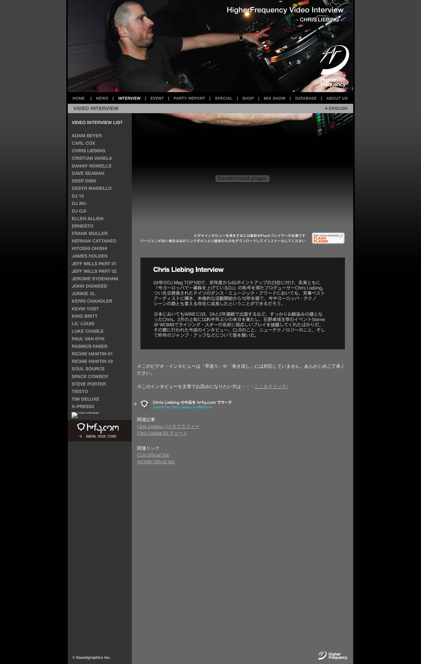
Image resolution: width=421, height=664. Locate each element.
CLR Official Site (153, 455)
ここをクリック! (271, 386)
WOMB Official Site (156, 461)
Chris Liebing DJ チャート (162, 433)
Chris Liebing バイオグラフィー (168, 426)
